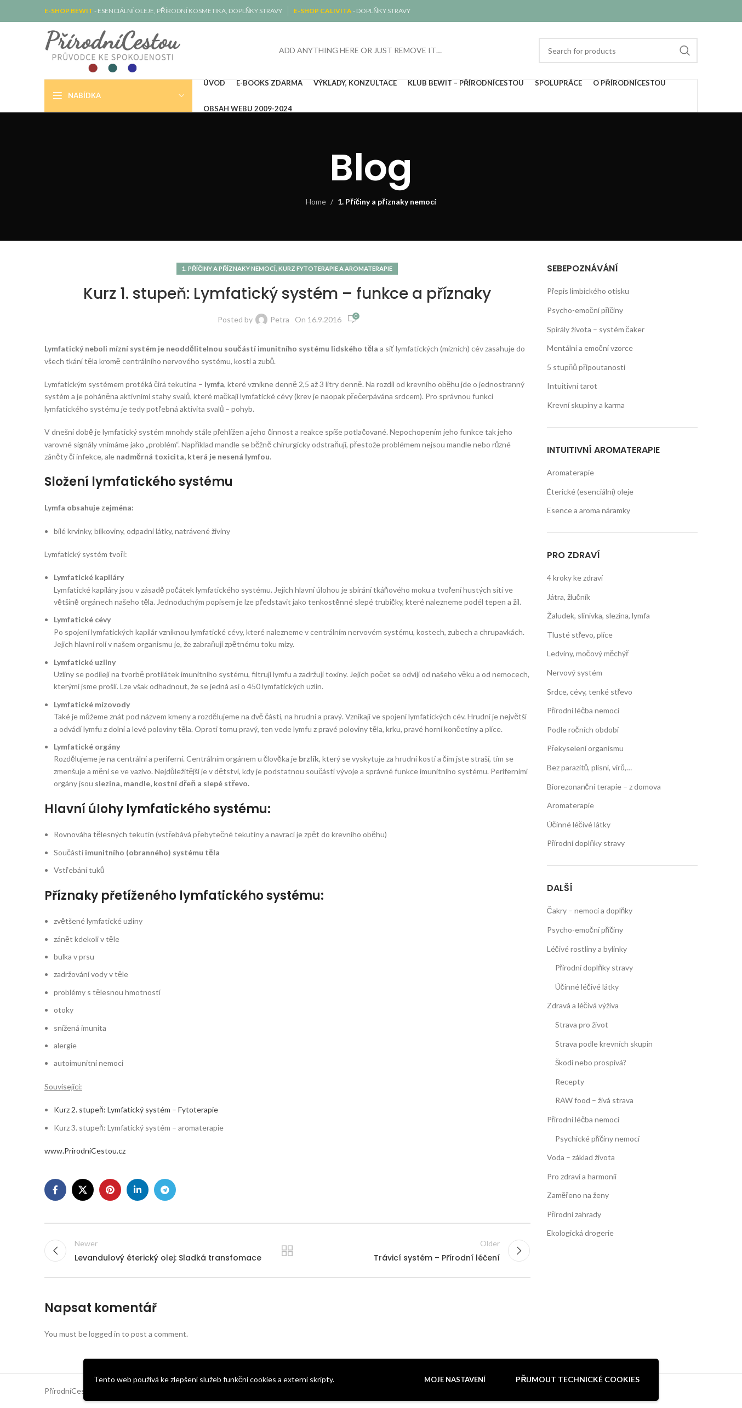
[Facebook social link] (55, 1190)
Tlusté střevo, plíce (580, 634)
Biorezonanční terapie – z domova (604, 786)
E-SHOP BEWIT (69, 11)
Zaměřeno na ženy (578, 1195)
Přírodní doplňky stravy (586, 843)
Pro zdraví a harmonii (582, 1176)
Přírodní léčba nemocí (583, 710)
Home (316, 201)
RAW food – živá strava (594, 1100)
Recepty (569, 1081)
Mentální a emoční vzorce (590, 348)
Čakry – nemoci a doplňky (590, 910)
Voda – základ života (581, 1157)
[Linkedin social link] (138, 1190)
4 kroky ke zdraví (575, 577)
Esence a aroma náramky (588, 510)
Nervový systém (574, 672)
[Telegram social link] (165, 1190)
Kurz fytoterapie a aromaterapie (335, 268)
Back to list (287, 1251)
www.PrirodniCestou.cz (84, 1150)
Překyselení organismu (585, 748)
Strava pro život (581, 1024)
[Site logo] (112, 49)
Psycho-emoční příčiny (585, 310)
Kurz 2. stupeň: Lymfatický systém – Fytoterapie (136, 1109)
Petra (279, 319)
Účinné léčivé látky (578, 824)
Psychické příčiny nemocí (597, 1138)
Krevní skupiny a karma (586, 405)
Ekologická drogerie (580, 1232)
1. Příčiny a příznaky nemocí (387, 201)
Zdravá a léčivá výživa (583, 1005)
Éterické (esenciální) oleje (590, 491)
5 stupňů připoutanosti (586, 367)
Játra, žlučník (568, 596)
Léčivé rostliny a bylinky (587, 948)
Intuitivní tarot (572, 385)
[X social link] (83, 1190)
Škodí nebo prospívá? (590, 1062)
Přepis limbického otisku (588, 291)
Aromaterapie (570, 472)
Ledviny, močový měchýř (588, 653)
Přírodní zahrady (574, 1214)
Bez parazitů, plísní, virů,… (589, 767)
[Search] (618, 50)
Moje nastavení (455, 1379)
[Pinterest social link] (110, 1190)
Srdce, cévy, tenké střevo (590, 691)
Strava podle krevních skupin (604, 1043)
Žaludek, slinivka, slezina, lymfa (598, 615)
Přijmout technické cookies (578, 1379)
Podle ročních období (583, 729)
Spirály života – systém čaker (595, 329)
